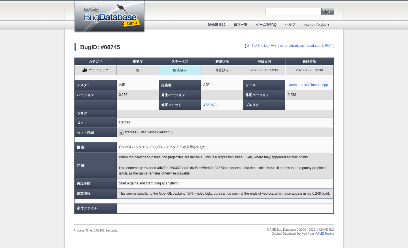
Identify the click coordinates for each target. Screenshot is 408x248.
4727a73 (209, 105)
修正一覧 (240, 25)
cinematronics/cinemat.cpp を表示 (306, 46)
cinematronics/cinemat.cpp (308, 85)
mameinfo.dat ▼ (317, 25)
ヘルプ (290, 25)
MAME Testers (324, 233)
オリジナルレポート (262, 46)
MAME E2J (216, 25)
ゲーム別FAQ (266, 25)
